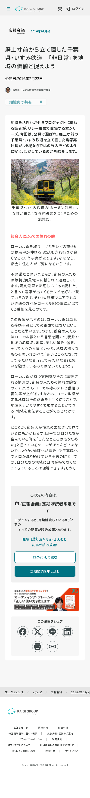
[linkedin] (67, 632)
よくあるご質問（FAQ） (26, 750)
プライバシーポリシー (33, 739)
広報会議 (56, 692)
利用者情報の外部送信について (59, 745)
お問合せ (52, 750)
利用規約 (59, 739)
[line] (52, 632)
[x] (37, 632)
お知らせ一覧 (23, 727)
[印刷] (37, 646)
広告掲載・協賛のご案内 (62, 733)
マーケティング (14, 692)
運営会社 (45, 727)
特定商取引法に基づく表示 (25, 733)
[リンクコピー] (52, 646)
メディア (37, 692)
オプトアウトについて (21, 745)
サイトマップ (71, 750)
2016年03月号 (40, 31)
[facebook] (23, 632)
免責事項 (65, 727)
